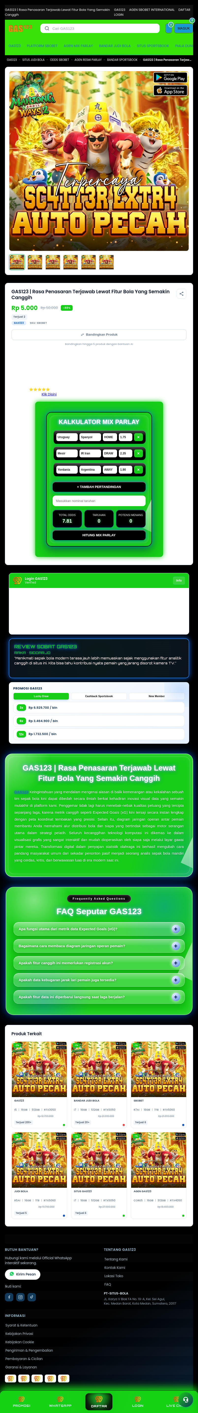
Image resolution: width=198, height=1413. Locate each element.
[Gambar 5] (88, 262)
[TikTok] (32, 1297)
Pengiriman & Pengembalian (29, 1350)
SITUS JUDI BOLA (33, 60)
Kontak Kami (115, 1267)
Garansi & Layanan (21, 1367)
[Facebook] (9, 1297)
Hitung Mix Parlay (99, 535)
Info (179, 580)
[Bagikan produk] (181, 294)
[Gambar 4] (70, 262)
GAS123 (119, 9)
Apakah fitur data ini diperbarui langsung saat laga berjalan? (72, 997)
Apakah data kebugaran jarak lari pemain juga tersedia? (68, 980)
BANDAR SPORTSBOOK (122, 60)
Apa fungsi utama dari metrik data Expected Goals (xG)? (68, 929)
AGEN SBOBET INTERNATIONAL (152, 9)
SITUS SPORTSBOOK (153, 45)
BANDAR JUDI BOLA (115, 45)
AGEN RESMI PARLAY (88, 60)
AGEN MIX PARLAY (78, 45)
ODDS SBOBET (59, 60)
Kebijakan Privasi (19, 1333)
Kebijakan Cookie (19, 1342)
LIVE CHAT (176, 1402)
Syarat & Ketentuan (21, 1325)
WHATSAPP (60, 1402)
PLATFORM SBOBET (42, 45)
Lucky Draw (41, 696)
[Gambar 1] (17, 262)
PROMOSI (21, 1402)
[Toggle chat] (185, 1399)
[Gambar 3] (53, 262)
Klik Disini (49, 394)
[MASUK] (183, 28)
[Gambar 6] (106, 262)
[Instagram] (20, 1297)
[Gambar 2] (35, 262)
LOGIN (118, 14)
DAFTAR (184, 9)
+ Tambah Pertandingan (99, 487)
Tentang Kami (116, 1259)
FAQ (108, 1284)
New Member (157, 696)
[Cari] (47, 28)
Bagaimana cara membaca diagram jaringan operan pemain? (72, 946)
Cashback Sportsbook (99, 696)
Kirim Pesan (22, 1274)
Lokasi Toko (114, 1276)
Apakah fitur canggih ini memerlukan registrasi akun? (66, 963)
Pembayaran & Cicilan (24, 1359)
